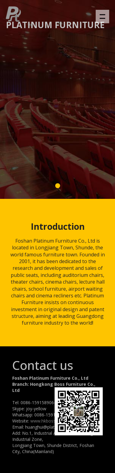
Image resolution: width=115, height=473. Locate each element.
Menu (104, 13)
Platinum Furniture (55, 25)
